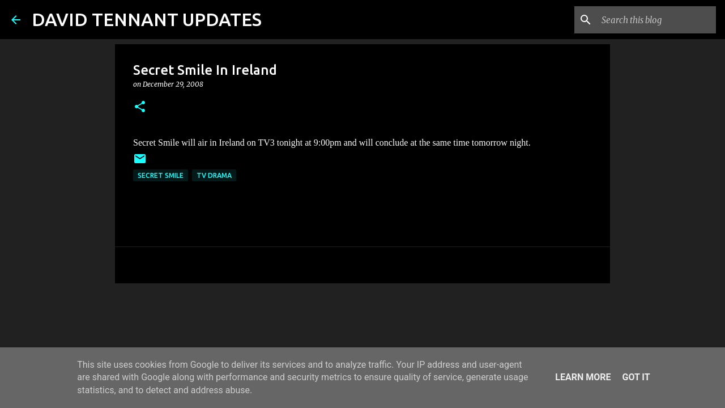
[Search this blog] (656, 19)
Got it (636, 377)
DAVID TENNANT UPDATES (147, 19)
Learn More (583, 377)
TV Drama (214, 175)
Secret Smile (161, 175)
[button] (140, 107)
